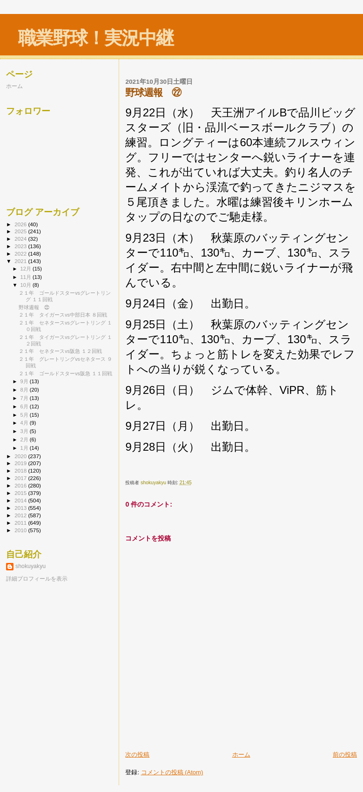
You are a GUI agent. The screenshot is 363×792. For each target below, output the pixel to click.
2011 (21, 523)
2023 (21, 246)
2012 (21, 515)
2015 (21, 493)
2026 (21, 224)
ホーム (241, 754)
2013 (21, 508)
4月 (25, 423)
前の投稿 (345, 754)
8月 (25, 390)
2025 (21, 231)
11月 (26, 277)
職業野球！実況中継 (95, 38)
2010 (21, 530)
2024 (21, 239)
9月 (25, 381)
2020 (21, 456)
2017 (21, 478)
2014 (21, 500)
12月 (26, 268)
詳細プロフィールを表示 (36, 578)
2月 (25, 439)
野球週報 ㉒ (34, 307)
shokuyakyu (30, 566)
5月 (25, 415)
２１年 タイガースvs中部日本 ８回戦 (63, 315)
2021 (21, 261)
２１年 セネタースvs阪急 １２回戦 (60, 351)
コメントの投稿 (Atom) (172, 772)
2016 (21, 485)
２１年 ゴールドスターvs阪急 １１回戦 (65, 373)
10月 (26, 285)
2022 (21, 253)
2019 (21, 463)
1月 (25, 448)
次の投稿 (137, 754)
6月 (25, 406)
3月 (25, 431)
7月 (25, 398)
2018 (21, 470)
